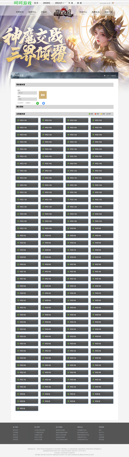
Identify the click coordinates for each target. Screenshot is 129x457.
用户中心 (101, 432)
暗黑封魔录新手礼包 (83, 435)
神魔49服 (22, 322)
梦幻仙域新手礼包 (82, 432)
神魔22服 (97, 365)
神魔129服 (22, 178)
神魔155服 (72, 127)
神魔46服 (97, 322)
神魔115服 (72, 199)
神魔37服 (22, 343)
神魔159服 (72, 120)
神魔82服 (97, 257)
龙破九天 (15, 435)
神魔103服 (72, 221)
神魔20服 (47, 372)
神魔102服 (97, 221)
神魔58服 (97, 300)
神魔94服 (97, 235)
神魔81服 (22, 264)
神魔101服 (22, 228)
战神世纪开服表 (60, 430)
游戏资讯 (46, 3)
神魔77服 (22, 271)
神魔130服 (97, 171)
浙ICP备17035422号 (46, 454)
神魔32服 (47, 351)
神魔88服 (47, 250)
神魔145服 (22, 149)
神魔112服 (47, 207)
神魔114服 (97, 199)
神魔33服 (22, 351)
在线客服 (101, 437)
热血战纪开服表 (60, 437)
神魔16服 (47, 379)
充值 (70, 3)
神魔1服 (21, 408)
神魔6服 (96, 394)
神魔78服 (97, 264)
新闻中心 (32, 13)
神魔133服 (22, 171)
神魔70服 (97, 279)
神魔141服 (22, 156)
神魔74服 (97, 271)
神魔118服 (97, 192)
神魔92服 (47, 243)
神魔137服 (22, 163)
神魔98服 (97, 228)
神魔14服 (97, 379)
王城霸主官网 (38, 435)
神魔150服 (97, 135)
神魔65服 (22, 293)
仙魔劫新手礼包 (81, 437)
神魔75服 (72, 271)
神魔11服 (72, 387)
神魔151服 (72, 135)
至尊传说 (15, 439)
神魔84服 (47, 257)
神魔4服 (46, 401)
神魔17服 (22, 379)
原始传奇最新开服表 (62, 432)
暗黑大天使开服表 (61, 435)
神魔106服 (97, 214)
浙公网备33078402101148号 (85, 454)
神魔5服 (21, 401)
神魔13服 (22, 387)
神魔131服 (72, 171)
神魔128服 (47, 178)
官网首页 (20, 13)
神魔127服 (72, 178)
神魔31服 (72, 351)
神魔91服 (72, 243)
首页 (36, 3)
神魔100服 (47, 228)
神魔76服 (47, 271)
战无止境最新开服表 (62, 439)
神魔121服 (22, 192)
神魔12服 (47, 387)
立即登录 (43, 95)
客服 (79, 3)
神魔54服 (97, 307)
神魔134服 (97, 163)
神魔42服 (97, 329)
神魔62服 (97, 293)
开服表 (44, 13)
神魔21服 (22, 372)
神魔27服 (72, 358)
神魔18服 (97, 372)
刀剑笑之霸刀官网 (39, 430)
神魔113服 (22, 207)
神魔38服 (97, 336)
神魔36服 (47, 343)
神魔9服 (21, 394)
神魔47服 (72, 322)
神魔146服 (97, 142)
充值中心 (83, 13)
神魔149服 (22, 142)
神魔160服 (47, 120)
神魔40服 (47, 336)
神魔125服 (22, 185)
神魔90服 (97, 243)
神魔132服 (47, 171)
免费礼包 (96, 13)
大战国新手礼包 (81, 430)
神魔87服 (72, 250)
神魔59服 (72, 300)
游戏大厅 (58, 3)
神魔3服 (71, 401)
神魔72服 (47, 279)
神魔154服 (97, 127)
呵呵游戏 (101, 439)
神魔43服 (72, 329)
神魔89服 (22, 250)
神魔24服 (47, 365)
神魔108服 (47, 214)
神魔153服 (22, 135)
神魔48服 (47, 322)
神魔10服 (97, 387)
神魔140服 (47, 156)
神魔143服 (72, 149)
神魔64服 (47, 293)
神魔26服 (97, 358)
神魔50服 (97, 315)
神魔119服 (72, 192)
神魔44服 (47, 329)
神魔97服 (22, 235)
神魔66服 (97, 286)
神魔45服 (22, 329)
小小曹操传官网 (38, 432)
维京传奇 (15, 430)
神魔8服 (46, 394)
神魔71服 (72, 279)
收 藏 (108, 3)
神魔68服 (47, 286)
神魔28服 (47, 358)
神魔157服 (22, 127)
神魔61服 (22, 300)
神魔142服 (97, 149)
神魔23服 (72, 365)
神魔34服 (97, 343)
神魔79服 (72, 264)
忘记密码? (21, 103)
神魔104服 (47, 221)
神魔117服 (22, 199)
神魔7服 (71, 394)
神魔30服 (97, 351)
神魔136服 (47, 163)
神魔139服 (72, 156)
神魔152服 (47, 135)
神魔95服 (72, 235)
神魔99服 (72, 228)
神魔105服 (22, 221)
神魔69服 (22, 286)
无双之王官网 (38, 437)
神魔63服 (72, 293)
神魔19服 (72, 372)
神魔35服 (72, 343)
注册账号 (28, 103)
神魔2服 (96, 401)
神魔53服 (22, 315)
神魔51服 (72, 315)
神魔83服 (72, 257)
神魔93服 (22, 243)
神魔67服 (72, 286)
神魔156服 (47, 127)
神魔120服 (47, 192)
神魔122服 (97, 185)
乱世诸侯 (15, 437)
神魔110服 (97, 207)
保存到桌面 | (103, 3)
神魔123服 (72, 185)
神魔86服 (97, 250)
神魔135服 (72, 163)
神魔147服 (72, 142)
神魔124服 (47, 185)
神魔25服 (22, 365)
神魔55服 (72, 307)
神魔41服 (22, 336)
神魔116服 (47, 199)
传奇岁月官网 (38, 439)
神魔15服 (72, 379)
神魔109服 (22, 214)
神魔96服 (47, 235)
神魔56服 (47, 307)
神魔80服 (47, 264)
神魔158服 (97, 120)
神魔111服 (72, 207)
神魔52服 (47, 315)
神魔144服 (47, 149)
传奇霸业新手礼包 (82, 439)
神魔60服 (47, 300)
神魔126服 (97, 178)
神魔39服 (72, 336)
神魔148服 (47, 142)
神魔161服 (22, 120)
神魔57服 (22, 307)
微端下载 (108, 13)
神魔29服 (22, 358)
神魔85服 (22, 257)
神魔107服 (72, 214)
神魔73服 (22, 279)
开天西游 (15, 432)
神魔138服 (97, 156)
